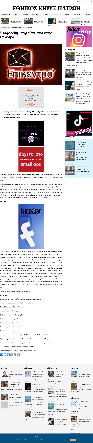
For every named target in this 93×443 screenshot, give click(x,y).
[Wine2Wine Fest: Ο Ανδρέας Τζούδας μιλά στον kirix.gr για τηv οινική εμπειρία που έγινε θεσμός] (51, 421)
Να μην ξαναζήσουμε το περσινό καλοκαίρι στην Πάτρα (15, 405)
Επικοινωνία (87, 14)
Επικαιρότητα (14, 27)
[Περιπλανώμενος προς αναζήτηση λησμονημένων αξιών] (4, 374)
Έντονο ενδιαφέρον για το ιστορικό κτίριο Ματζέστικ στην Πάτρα (82, 169)
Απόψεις (46, 14)
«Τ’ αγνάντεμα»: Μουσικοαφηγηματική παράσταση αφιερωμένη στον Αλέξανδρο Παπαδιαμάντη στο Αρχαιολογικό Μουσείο (34, 402)
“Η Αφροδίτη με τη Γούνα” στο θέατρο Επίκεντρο (26, 35)
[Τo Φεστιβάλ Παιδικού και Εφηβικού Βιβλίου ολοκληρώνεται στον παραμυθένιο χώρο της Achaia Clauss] (28, 374)
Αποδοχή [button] (73, 439)
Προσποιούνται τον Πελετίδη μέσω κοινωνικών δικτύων (82, 144)
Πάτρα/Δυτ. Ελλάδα (5, 14)
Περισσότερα (77, 14)
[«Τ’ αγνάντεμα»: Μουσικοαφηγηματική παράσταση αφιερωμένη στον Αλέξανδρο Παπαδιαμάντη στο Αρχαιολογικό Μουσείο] (28, 399)
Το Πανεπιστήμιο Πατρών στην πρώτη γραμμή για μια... (85, 23)
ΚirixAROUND (35, 14)
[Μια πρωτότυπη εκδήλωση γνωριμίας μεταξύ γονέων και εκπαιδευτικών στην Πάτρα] (70, 86)
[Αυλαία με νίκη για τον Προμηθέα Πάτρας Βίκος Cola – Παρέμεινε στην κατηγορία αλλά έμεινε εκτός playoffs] (74, 419)
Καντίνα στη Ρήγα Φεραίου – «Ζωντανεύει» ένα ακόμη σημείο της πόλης (81, 157)
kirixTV (56, 14)
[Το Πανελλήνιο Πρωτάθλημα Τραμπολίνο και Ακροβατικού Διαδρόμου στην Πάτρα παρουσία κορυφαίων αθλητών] (74, 403)
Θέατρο (18, 27)
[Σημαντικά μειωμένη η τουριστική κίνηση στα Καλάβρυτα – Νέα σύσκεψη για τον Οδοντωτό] (74, 386)
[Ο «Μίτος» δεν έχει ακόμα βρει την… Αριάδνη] (4, 397)
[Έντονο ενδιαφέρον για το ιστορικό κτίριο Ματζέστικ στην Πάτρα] (70, 171)
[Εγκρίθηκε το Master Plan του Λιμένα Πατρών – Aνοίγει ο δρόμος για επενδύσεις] (74, 374)
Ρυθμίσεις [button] (79, 440)
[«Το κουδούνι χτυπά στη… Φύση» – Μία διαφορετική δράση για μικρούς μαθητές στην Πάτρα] (70, 74)
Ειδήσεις (15, 14)
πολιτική (49, 440)
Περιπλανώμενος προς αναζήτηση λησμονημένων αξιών (15, 374)
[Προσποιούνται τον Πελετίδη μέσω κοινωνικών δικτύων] (70, 146)
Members (67, 14)
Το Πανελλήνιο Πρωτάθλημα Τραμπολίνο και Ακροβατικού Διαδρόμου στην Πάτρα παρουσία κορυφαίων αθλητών (81, 406)
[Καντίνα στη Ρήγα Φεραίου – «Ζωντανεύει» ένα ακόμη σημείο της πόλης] (70, 156)
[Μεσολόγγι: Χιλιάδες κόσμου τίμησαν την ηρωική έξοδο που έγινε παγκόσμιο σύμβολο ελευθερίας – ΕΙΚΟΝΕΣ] (4, 384)
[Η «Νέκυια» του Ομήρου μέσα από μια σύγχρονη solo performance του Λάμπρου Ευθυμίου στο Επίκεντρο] (28, 386)
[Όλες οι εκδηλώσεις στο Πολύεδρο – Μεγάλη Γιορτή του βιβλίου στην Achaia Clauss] (28, 414)
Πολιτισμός (25, 14)
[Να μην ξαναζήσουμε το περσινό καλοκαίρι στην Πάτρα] (4, 405)
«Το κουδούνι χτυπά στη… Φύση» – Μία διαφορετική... (38, 23)
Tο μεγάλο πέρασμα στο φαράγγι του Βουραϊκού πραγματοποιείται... (16, 23)
